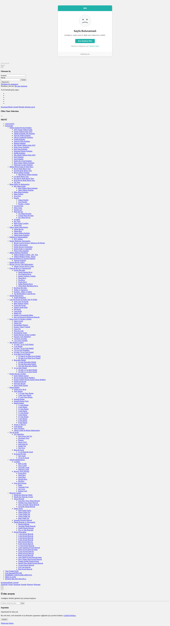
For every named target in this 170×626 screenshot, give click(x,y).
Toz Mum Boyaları (24, 214)
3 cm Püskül (18, 346)
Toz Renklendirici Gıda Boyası (24, 294)
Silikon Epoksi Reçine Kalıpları (21, 128)
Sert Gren (21, 489)
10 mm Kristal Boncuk (26, 565)
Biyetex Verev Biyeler (21, 471)
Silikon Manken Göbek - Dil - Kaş (26, 255)
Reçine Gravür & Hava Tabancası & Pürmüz (29, 243)
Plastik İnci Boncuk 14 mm (23, 497)
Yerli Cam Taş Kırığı (21, 301)
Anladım (4, 619)
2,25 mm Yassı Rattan (25, 393)
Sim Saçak (22, 456)
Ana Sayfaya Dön (85, 41)
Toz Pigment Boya (24, 274)
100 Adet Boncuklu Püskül (27, 366)
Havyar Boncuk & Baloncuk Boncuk (26, 317)
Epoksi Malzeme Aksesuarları (20, 241)
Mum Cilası (18, 208)
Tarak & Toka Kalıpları (22, 141)
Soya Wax (17, 196)
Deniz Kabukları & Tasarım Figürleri (22, 258)
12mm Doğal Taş (24, 514)
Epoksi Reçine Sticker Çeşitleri (25, 335)
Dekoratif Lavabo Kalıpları (23, 165)
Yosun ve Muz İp (20, 424)
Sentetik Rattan (19, 399)
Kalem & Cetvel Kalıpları (23, 161)
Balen (20, 485)
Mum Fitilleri (18, 194)
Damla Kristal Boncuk (26, 553)
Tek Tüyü (21, 448)
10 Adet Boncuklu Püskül (27, 362)
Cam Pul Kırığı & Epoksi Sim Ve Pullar (23, 299)
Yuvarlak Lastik (23, 467)
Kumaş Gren (22, 491)
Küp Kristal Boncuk (25, 569)
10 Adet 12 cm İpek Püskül (27, 370)
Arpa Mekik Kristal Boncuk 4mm (30, 557)
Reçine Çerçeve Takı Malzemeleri (21, 264)
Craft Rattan (18, 426)
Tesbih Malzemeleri (16, 296)
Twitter (10, 584)
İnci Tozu (17, 221)
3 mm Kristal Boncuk (25, 538)
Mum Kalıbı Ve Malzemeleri (19, 184)
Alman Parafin (23, 200)
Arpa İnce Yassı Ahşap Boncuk (29, 501)
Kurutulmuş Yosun (20, 333)
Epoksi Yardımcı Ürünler (27, 276)
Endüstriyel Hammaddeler (19, 237)
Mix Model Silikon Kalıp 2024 (24, 155)
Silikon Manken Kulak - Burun (24, 256)
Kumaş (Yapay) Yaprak (22, 327)
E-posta (3, 75)
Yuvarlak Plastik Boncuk (26, 526)
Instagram (16, 584)
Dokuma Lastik (23, 469)
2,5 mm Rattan (23, 409)
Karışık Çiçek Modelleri (22, 337)
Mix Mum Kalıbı (20, 186)
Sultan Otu (17, 323)
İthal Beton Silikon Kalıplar (28, 174)
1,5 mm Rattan (23, 405)
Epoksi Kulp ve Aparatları (23, 249)
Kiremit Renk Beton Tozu (23, 171)
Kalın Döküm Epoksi (21, 376)
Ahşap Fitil (18, 225)
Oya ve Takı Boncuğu (25, 530)
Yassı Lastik (22, 465)
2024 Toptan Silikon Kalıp (23, 130)
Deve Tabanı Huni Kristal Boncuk (30, 559)
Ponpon (21, 440)
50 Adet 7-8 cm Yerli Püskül (24, 352)
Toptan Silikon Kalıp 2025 (23, 131)
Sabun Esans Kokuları (21, 235)
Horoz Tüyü (22, 442)
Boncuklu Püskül (20, 360)
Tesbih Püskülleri (20, 298)
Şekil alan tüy (23, 444)
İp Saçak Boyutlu (20, 454)
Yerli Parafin (22, 202)
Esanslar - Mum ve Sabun (23, 292)
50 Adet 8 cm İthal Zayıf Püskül (29, 358)
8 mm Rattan (22, 423)
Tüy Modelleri (19, 434)
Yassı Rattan (18, 391)
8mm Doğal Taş (23, 518)
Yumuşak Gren (23, 487)
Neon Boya (22, 278)
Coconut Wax (18, 206)
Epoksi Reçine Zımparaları (23, 247)
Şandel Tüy (22, 446)
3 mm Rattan (22, 411)
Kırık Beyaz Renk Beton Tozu (24, 180)
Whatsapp (37, 584)
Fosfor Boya (22, 282)
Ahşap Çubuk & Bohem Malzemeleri (27, 430)
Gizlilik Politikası (70, 615)
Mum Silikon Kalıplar (26, 190)
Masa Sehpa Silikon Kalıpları (24, 163)
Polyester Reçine (20, 383)
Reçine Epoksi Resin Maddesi (24, 378)
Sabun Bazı (18, 231)
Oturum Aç (5, 82)
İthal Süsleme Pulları (21, 303)
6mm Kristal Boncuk (25, 542)
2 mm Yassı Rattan (24, 395)
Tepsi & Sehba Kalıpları (22, 135)
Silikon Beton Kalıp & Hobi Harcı (21, 167)
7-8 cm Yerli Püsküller (21, 350)
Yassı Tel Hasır (19, 428)
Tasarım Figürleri (20, 260)
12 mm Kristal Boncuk (26, 546)
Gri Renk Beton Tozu (21, 176)
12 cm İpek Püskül (20, 368)
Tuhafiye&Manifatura (17, 460)
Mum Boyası (18, 212)
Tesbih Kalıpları (19, 139)
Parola (3, 78)
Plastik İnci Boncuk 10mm (23, 495)
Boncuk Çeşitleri (15, 493)
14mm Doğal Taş (24, 516)
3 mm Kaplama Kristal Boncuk (29, 548)
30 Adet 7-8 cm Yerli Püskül (24, 348)
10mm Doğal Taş (24, 512)
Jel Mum (17, 219)
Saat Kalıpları (18, 159)
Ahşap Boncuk (19, 499)
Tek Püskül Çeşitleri (17, 342)
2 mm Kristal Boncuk (25, 536)
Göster (23, 80)
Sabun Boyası (18, 229)
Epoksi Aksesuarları (21, 245)
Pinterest (30, 584)
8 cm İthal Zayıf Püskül (22, 354)
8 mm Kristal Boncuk (25, 544)
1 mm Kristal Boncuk (25, 534)
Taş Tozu (17, 182)
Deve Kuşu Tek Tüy (25, 436)
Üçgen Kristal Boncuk (26, 551)
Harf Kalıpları (19, 157)
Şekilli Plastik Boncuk (26, 528)
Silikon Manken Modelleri (19, 253)
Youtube (24, 584)
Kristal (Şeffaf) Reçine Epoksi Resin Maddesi (30, 380)
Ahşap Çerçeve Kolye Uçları (24, 266)
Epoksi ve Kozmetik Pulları (23, 315)
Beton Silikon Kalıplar (22, 173)
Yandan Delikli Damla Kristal (28, 561)
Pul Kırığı (17, 309)
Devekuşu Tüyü (23, 438)
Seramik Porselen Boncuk (23, 520)
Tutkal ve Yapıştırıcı (21, 290)
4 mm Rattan (22, 415)
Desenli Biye (22, 479)
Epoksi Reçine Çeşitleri (18, 374)
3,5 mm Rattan (23, 413)
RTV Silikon (18, 239)
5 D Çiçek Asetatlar (21, 340)
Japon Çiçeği (18, 321)
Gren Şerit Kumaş (20, 483)
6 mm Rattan (22, 421)
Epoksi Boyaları (19, 270)
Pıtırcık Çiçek (18, 331)
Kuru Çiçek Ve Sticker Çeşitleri (20, 319)
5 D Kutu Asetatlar (20, 339)
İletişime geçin (94, 46)
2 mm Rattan (22, 407)
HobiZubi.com (85, 54)
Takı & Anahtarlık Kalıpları (23, 137)
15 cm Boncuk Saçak (25, 452)
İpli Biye (21, 481)
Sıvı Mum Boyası (24, 217)
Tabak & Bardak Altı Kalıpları (24, 133)
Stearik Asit (18, 210)
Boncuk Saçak (19, 450)
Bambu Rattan (19, 403)
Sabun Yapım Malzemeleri (19, 227)
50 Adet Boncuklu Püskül (27, 364)
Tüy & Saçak (14, 432)
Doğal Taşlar (18, 508)
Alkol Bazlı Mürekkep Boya (28, 286)
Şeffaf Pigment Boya (25, 284)
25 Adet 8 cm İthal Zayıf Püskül (29, 356)
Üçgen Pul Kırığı (20, 305)
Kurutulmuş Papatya (21, 325)
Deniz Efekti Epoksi (21, 385)
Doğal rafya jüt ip (20, 389)
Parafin (16, 198)
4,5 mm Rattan (23, 417)
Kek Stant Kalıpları (20, 149)
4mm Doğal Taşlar (24, 510)
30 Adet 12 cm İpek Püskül (27, 372)
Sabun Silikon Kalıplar (22, 233)
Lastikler (17, 462)
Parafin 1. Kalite (24, 204)
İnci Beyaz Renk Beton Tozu (24, 178)
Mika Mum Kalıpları (21, 192)
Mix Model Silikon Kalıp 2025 (24, 145)
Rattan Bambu (15, 387)
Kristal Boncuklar (20, 532)
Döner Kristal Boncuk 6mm (28, 549)
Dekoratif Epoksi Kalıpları (23, 151)
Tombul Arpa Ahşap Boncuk (28, 503)
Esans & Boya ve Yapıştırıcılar (20, 268)
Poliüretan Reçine (20, 382)
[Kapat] (2, 67)
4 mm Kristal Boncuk (25, 540)
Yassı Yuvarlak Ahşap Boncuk (28, 505)
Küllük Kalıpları (19, 153)
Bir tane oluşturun (21, 86)
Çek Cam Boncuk (24, 567)
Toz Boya (21, 280)
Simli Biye (22, 475)
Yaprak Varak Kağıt (21, 307)
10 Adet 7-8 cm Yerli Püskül (24, 344)
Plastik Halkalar (23, 524)
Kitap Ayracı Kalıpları (21, 147)
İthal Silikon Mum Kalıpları (28, 188)
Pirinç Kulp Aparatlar (21, 251)
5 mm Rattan (22, 419)
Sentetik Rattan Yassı (21, 401)
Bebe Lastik (22, 464)
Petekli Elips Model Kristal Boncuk (30, 563)
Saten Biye (22, 477)
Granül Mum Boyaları (26, 215)
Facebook (4, 584)
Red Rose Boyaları (20, 288)
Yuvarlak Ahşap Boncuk (26, 507)
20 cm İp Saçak (23, 458)
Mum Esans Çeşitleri (21, 223)
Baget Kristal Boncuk (25, 555)
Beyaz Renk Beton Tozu (22, 169)
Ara (22, 603)
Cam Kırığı (18, 311)
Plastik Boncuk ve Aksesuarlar (24, 522)
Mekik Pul (17, 313)
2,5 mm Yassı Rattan (25, 397)
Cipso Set (17, 329)
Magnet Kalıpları (20, 143)
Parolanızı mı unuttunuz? (9, 84)
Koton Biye (22, 473)
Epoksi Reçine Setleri (17, 262)
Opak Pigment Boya (25, 272)
